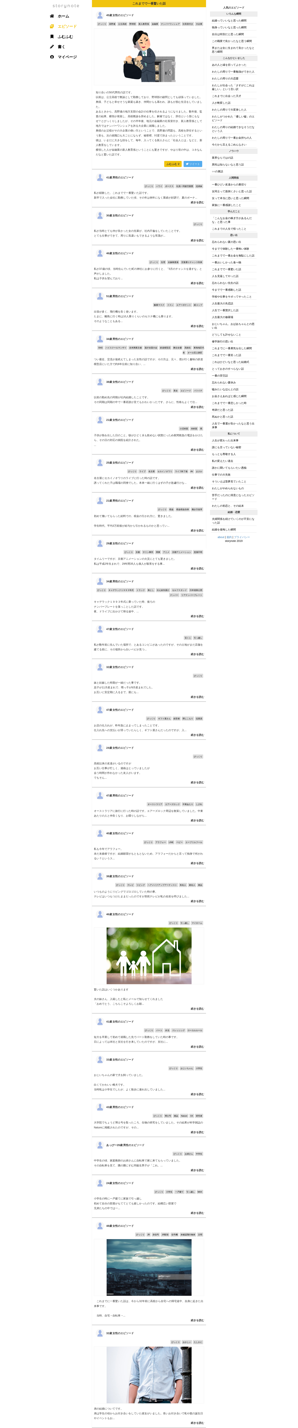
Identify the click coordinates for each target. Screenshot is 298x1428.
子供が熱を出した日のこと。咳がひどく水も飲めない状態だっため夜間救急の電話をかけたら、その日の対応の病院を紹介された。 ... (149, 433)
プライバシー (242, 537)
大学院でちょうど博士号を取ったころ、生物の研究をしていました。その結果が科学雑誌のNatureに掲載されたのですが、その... (149, 1118)
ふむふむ (172, 163)
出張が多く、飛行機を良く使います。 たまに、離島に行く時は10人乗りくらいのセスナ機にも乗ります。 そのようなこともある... (149, 309)
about (221, 537)
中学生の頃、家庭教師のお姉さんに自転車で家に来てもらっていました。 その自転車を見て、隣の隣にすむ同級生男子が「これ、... (149, 1156)
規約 (229, 537)
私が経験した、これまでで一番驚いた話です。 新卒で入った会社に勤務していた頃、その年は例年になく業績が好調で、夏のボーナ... (149, 188)
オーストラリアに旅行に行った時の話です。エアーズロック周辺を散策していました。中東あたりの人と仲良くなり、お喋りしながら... (149, 806)
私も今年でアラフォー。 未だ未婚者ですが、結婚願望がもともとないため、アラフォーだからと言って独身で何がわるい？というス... (149, 846)
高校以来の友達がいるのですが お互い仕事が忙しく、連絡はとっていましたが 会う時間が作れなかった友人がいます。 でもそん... (149, 763)
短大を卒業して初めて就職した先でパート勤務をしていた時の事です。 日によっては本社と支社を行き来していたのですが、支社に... (149, 1032)
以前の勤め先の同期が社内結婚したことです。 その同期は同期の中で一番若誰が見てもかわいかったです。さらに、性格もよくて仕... (149, 392)
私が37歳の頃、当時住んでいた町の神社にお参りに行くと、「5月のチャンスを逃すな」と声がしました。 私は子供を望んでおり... (149, 266)
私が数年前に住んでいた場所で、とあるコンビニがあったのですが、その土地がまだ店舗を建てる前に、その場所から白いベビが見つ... (149, 640)
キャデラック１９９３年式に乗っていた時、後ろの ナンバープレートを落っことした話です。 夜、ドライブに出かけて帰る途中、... (149, 597)
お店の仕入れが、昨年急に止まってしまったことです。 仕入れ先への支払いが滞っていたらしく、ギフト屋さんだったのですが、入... (149, 720)
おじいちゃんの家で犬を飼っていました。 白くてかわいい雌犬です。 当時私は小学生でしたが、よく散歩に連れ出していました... (149, 1075)
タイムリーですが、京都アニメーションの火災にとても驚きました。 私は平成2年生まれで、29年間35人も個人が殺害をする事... (149, 554)
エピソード (62, 26)
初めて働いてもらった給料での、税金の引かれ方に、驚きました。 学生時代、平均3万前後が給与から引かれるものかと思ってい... (149, 514)
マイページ (62, 57)
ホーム (58, 16)
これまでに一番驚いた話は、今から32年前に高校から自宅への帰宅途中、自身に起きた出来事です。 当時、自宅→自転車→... (149, 1271)
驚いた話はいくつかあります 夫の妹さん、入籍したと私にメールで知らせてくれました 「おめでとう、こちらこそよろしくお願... (149, 959)
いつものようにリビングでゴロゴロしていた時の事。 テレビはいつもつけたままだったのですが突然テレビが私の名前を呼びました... (149, 887)
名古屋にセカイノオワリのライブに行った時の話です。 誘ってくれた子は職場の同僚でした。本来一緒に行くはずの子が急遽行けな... (149, 473)
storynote (66, 5)
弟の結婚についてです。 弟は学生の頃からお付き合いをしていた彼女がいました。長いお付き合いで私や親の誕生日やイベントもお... (149, 1376)
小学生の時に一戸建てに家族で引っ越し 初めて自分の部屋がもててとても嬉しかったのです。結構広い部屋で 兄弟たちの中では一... (149, 1196)
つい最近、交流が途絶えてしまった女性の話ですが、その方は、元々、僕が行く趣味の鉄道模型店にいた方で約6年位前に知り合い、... (149, 352)
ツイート (193, 163)
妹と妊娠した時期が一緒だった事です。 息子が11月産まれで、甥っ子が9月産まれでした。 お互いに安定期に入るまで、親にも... (149, 680)
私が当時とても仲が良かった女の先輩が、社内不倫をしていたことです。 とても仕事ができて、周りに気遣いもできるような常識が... (149, 226)
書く (56, 47)
